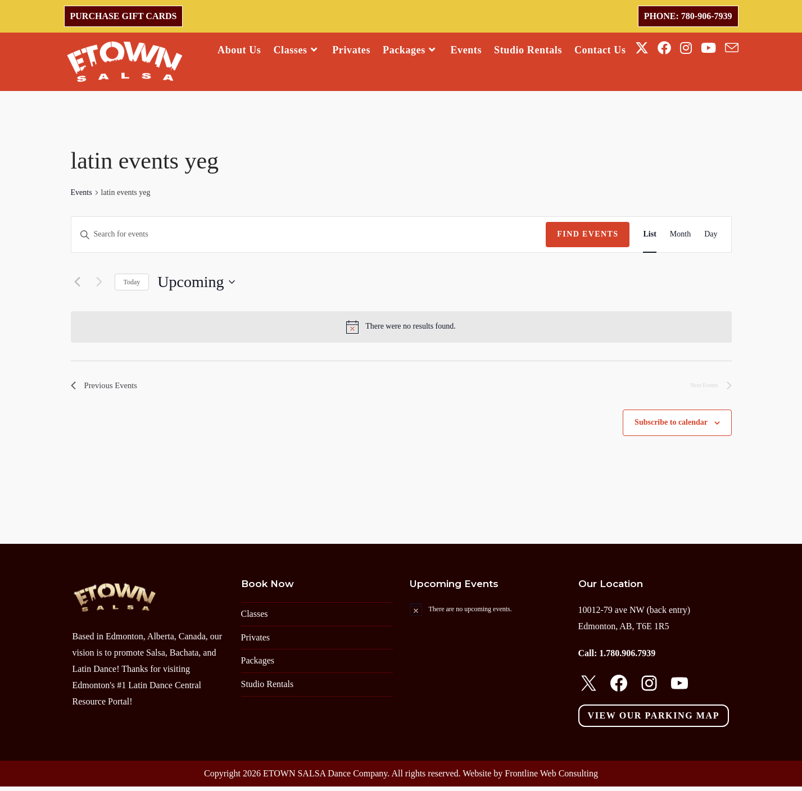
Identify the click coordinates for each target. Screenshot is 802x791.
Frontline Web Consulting (551, 778)
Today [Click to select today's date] (132, 284)
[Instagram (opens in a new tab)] (686, 48)
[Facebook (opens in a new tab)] (664, 48)
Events (81, 195)
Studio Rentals (267, 688)
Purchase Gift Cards (123, 16)
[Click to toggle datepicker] (195, 285)
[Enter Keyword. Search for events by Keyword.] (308, 237)
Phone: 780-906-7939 (688, 16)
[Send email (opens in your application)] (732, 48)
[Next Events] (99, 285)
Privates (255, 642)
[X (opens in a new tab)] (642, 48)
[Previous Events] (77, 285)
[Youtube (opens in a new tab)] (708, 48)
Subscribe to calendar (671, 427)
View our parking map (654, 720)
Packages (258, 665)
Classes (254, 618)
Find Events (587, 237)
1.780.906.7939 (627, 658)
